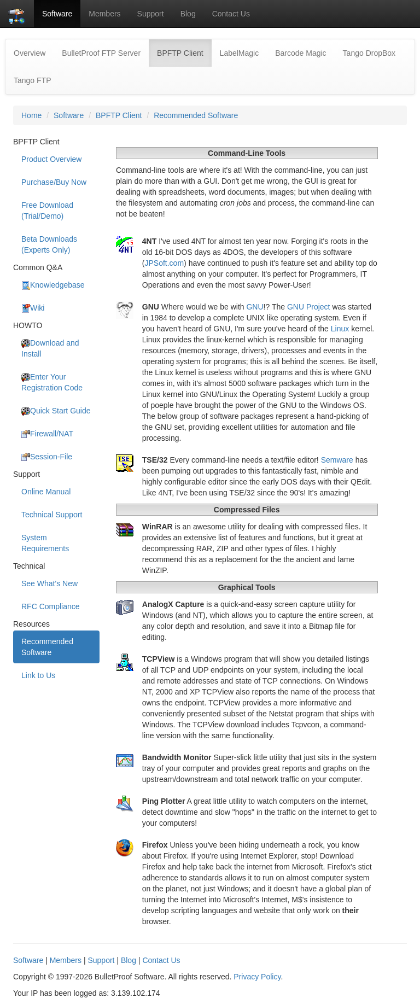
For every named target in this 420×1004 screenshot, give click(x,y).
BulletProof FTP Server (101, 53)
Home (31, 115)
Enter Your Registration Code (52, 382)
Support (150, 13)
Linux (340, 328)
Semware (337, 460)
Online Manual (46, 491)
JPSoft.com (164, 263)
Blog (188, 13)
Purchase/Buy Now (53, 182)
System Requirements (45, 543)
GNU (254, 306)
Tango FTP (32, 80)
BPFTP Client (184, 52)
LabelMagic (239, 53)
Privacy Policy (257, 976)
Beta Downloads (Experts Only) (49, 244)
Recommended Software (196, 115)
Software (57, 13)
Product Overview (51, 159)
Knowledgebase (53, 285)
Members (104, 13)
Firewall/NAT (47, 434)
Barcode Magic (300, 53)
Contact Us (231, 13)
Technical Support (51, 514)
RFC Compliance (50, 606)
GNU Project (308, 306)
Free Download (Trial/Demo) (47, 210)
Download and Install (50, 348)
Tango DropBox (369, 53)
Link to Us (38, 675)
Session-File (46, 457)
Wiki (32, 308)
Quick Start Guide (56, 411)
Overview (29, 53)
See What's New (49, 583)
